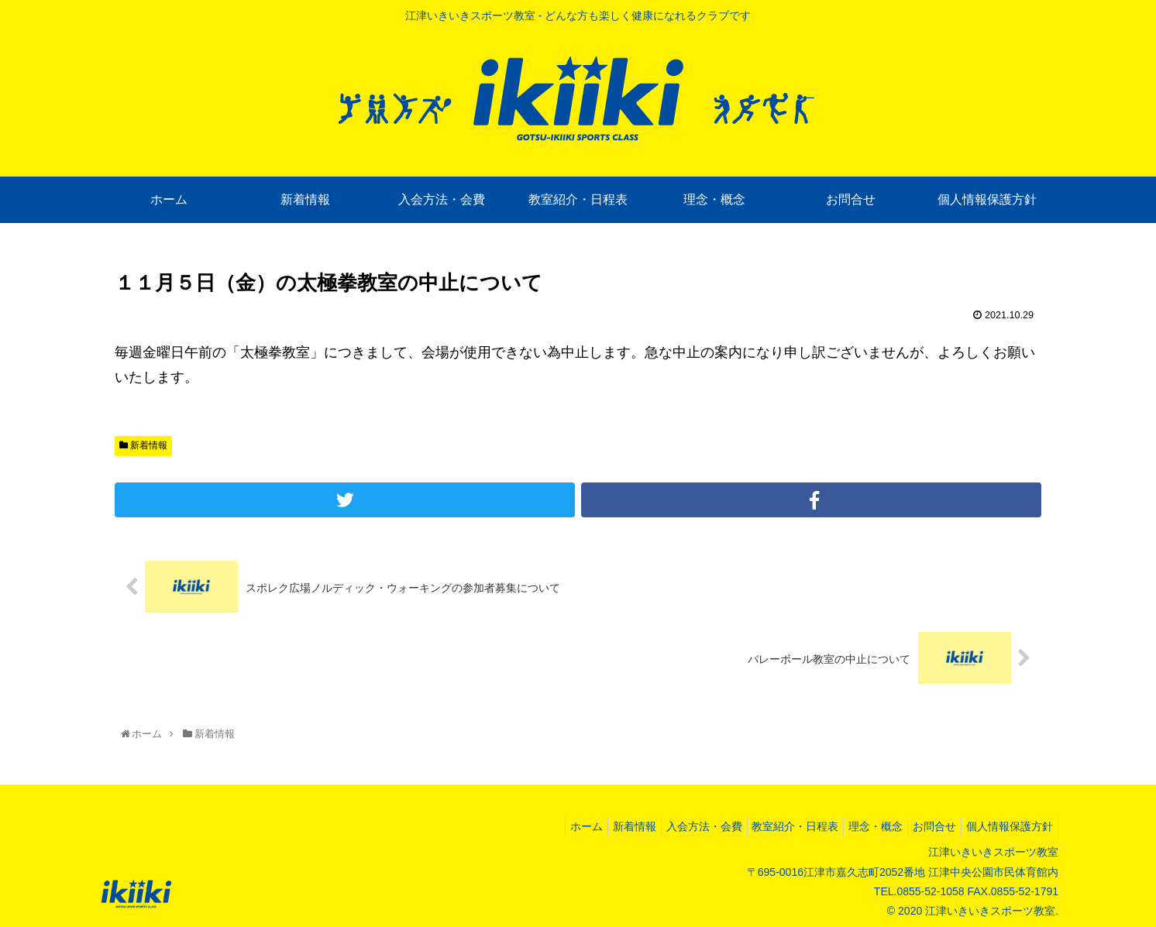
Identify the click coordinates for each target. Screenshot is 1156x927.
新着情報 (143, 445)
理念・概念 (860, 826)
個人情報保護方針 (1006, 826)
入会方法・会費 (676, 826)
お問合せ (925, 826)
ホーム (545, 826)
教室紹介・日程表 (773, 826)
